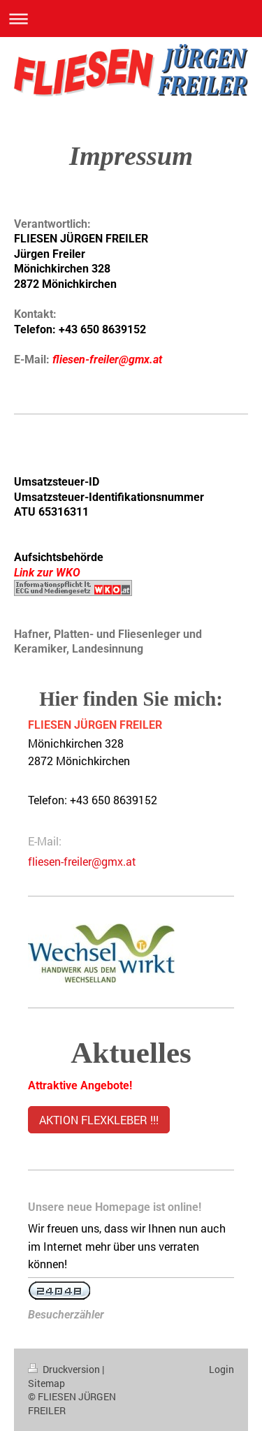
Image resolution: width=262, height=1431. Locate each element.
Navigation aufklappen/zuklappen (131, 18)
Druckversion (65, 1369)
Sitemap (46, 1383)
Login (221, 1369)
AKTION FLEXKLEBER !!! (99, 1119)
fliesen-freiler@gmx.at (82, 861)
